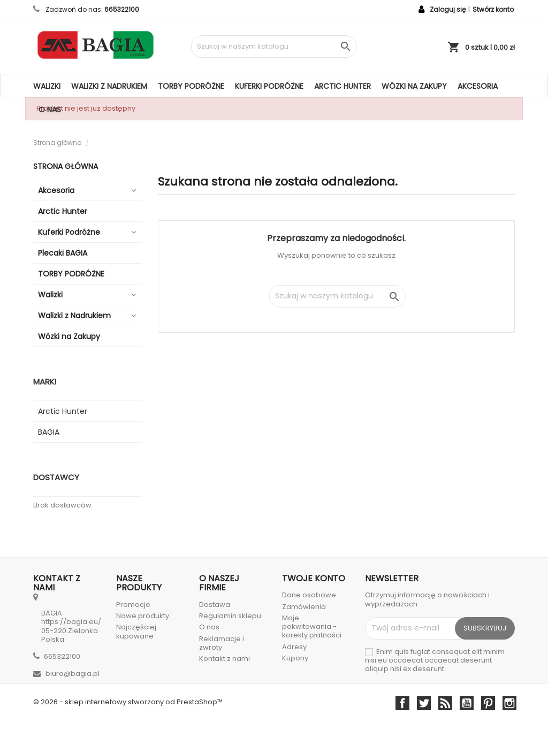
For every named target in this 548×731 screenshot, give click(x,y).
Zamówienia (304, 607)
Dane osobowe (309, 595)
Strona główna (65, 166)
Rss (445, 703)
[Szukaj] (274, 46)
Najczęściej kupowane (136, 631)
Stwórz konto (493, 9)
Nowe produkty (142, 616)
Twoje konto (313, 578)
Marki (44, 381)
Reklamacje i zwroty (221, 643)
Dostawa (214, 604)
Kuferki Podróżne (269, 86)
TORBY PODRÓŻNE (191, 86)
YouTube (467, 703)
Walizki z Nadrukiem (109, 86)
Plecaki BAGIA (62, 253)
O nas (50, 109)
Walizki (46, 86)
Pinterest (488, 703)
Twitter (424, 703)
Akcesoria (478, 86)
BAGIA (48, 432)
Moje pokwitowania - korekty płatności (311, 627)
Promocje (133, 604)
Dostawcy (56, 477)
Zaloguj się (448, 9)
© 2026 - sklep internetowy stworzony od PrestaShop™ (128, 702)
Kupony (295, 658)
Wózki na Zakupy (414, 86)
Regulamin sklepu (230, 616)
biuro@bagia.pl (72, 673)
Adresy (294, 647)
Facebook (402, 703)
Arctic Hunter (342, 86)
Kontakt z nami (224, 658)
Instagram (509, 703)
